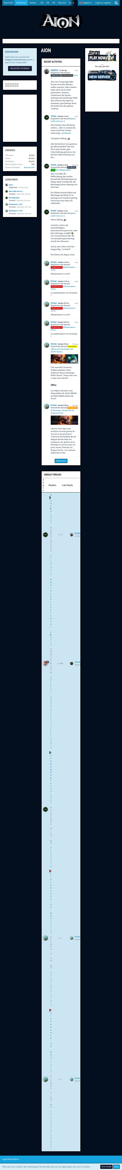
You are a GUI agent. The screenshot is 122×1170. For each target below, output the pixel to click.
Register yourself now (15, 60)
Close (116, 1167)
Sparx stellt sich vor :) (16, 191)
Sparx (51, 639)
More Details (106, 1167)
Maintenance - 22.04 (15, 204)
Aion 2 (11, 185)
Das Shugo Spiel (14, 198)
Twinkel (12, 194)
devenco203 (29, 167)
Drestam (12, 207)
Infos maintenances (51, 1130)
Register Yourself (20, 68)
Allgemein (51, 565)
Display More (61, 461)
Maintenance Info (51, 988)
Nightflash (13, 187)
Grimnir (67, 133)
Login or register (103, 3)
